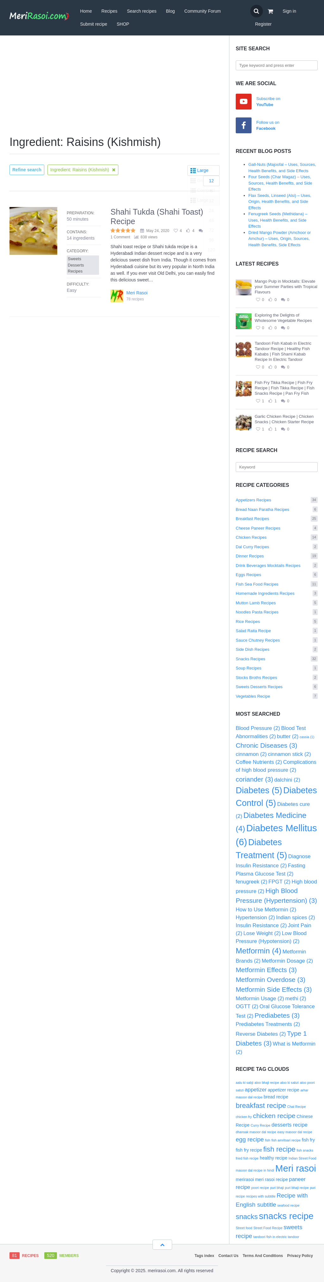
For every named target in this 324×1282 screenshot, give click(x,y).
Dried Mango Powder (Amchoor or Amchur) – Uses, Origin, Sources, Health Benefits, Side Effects (279, 238)
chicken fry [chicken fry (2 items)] (244, 1117)
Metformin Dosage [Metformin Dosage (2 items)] (287, 961)
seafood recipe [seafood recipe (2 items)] (288, 1205)
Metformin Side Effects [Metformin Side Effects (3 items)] (274, 989)
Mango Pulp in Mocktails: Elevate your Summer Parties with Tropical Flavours (286, 286)
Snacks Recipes (277, 659)
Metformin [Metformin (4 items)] (258, 950)
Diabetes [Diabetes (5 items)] (259, 790)
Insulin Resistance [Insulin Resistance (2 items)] (261, 925)
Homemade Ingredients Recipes (277, 593)
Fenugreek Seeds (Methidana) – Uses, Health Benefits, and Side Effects (277, 220)
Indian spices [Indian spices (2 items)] (295, 917)
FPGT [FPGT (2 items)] (279, 882)
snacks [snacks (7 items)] (247, 1217)
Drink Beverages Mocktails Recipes (277, 565)
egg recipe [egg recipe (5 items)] (250, 1139)
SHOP (123, 24)
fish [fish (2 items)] (267, 1140)
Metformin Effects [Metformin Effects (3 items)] (266, 969)
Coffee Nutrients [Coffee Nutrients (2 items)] (259, 762)
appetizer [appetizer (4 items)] (256, 1090)
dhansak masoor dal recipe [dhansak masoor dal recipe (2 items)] (256, 1132)
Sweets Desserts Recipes (277, 687)
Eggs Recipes (277, 575)
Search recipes (141, 11)
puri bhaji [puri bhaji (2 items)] (277, 1188)
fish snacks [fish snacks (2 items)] (304, 1150)
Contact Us (228, 1256)
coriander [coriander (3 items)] (254, 779)
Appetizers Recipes (277, 500)
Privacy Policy (300, 1256)
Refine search (26, 169)
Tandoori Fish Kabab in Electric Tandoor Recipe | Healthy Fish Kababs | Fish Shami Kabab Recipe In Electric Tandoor (283, 351)
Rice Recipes (277, 622)
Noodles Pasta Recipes (277, 612)
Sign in (289, 11)
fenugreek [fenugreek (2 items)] (251, 882)
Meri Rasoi (136, 292)
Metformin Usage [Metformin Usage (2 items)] (260, 999)
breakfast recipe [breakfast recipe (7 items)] (261, 1105)
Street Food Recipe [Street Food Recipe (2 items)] (268, 1228)
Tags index (204, 1256)
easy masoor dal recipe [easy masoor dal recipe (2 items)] (294, 1132)
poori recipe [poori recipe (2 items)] (260, 1188)
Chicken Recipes (277, 537)
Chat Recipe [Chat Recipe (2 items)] (296, 1107)
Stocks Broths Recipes (277, 678)
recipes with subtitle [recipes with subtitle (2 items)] (261, 1196)
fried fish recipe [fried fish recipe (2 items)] (247, 1158)
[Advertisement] (114, 86)
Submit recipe (93, 24)
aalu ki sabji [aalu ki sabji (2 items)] (244, 1082)
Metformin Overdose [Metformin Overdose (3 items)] (270, 979)
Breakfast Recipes (277, 519)
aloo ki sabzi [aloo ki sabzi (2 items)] (289, 1082)
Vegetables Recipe (277, 696)
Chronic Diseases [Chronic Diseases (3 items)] (266, 745)
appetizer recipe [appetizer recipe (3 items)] (283, 1089)
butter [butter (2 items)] (287, 736)
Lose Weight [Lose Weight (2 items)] (262, 933)
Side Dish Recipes (277, 649)
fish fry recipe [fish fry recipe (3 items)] (249, 1150)
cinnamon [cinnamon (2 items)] (251, 754)
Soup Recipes (277, 668)
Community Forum (202, 11)
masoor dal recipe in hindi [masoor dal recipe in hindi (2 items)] (255, 1170)
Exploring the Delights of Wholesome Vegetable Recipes (283, 318)
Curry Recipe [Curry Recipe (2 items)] (260, 1125)
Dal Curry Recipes (277, 547)
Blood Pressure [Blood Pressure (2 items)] (258, 728)
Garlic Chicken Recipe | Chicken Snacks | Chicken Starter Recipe (284, 419)
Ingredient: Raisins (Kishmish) (82, 169)
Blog (170, 11)
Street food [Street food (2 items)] (244, 1228)
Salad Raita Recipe (277, 631)
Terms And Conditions (263, 1256)
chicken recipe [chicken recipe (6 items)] (274, 1115)
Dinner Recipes (277, 556)
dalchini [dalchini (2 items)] (287, 780)
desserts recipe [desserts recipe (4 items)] (289, 1125)
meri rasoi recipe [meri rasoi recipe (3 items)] (271, 1179)
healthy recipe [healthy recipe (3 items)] (273, 1157)
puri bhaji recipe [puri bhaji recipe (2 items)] (297, 1188)
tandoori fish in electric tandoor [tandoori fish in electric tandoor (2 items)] (276, 1237)
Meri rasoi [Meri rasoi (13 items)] (295, 1168)
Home (86, 11)
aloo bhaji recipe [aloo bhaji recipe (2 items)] (266, 1082)
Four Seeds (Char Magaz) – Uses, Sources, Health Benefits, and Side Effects (280, 183)
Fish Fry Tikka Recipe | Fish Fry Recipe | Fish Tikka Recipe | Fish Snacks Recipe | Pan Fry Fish (285, 388)
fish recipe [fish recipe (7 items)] (279, 1149)
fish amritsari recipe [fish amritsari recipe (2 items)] (286, 1140)
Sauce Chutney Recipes (277, 640)
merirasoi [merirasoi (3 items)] (245, 1179)
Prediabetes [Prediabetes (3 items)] (277, 1015)
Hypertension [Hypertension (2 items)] (255, 917)
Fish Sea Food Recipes (277, 584)
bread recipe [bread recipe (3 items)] (276, 1096)
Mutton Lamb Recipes (277, 603)
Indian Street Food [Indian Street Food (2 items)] (302, 1158)
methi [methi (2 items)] (295, 999)
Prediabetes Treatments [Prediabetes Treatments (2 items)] (268, 1024)
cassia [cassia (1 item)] (307, 737)
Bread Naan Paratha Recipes (277, 509)
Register (263, 24)
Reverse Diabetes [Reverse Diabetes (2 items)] (261, 1034)
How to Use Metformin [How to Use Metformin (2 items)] (266, 910)
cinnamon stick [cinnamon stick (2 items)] (289, 754)
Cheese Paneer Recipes (277, 528)
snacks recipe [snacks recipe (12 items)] (286, 1216)
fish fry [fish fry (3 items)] (308, 1139)
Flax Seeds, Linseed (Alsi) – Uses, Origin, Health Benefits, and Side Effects (279, 201)
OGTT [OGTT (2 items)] (247, 1006)
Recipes (110, 11)
